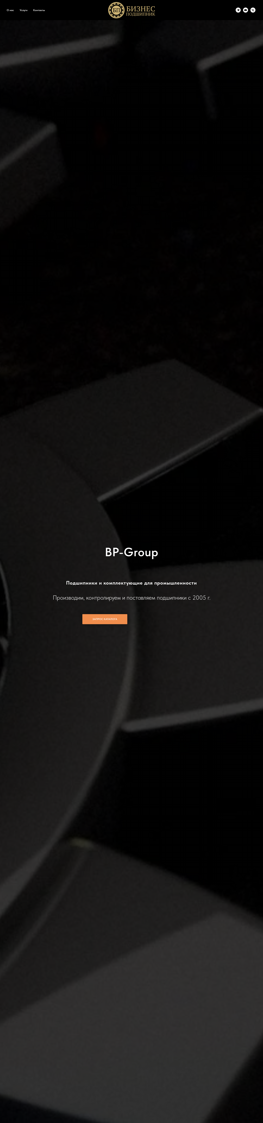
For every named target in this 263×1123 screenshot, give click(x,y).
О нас (10, 10)
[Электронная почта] (245, 10)
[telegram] (238, 10)
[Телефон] (252, 10)
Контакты (39, 10)
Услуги (24, 10)
